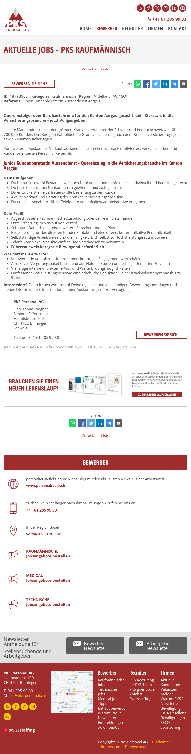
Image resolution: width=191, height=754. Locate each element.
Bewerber (106, 28)
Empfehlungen (110, 722)
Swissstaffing (140, 698)
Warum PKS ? (109, 712)
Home (86, 28)
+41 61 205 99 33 (169, 19)
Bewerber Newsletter (95, 645)
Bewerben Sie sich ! (29, 84)
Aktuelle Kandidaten (170, 682)
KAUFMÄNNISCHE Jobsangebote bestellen (48, 553)
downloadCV (109, 727)
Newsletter (107, 717)
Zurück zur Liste (95, 69)
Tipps (102, 703)
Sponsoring (170, 727)
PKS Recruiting (141, 679)
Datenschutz (135, 746)
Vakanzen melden (169, 691)
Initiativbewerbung (114, 708)
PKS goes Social (142, 689)
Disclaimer (161, 741)
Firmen (155, 28)
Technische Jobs (107, 691)
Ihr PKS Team (140, 684)
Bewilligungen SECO (173, 720)
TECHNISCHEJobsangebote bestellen (48, 602)
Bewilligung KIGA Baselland (174, 710)
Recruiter (132, 28)
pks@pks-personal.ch (26, 695)
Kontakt (177, 28)
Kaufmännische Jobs (111, 682)
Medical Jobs (108, 698)
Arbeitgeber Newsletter (159, 645)
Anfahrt (135, 693)
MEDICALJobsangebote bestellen (48, 578)
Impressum (110, 746)
